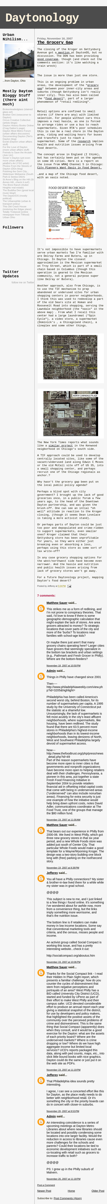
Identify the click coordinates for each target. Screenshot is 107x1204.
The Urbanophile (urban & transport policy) (17, 202)
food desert (54, 98)
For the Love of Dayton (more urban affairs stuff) (16, 148)
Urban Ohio (9, 217)
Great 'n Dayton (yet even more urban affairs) (16, 159)
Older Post (98, 1190)
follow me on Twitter (23, 282)
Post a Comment (46, 1185)
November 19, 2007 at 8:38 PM (63, 867)
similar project (61, 445)
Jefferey (52, 873)
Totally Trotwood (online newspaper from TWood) (16, 213)
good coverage (47, 59)
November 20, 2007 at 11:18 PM (64, 1179)
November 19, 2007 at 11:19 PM (64, 1070)
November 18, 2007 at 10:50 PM (64, 665)
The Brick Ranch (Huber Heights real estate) (16, 186)
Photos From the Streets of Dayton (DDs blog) (17, 167)
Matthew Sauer (57, 602)
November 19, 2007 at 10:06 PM (64, 962)
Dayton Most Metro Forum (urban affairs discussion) (17, 132)
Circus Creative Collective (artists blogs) (16, 121)
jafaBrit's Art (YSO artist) (16, 163)
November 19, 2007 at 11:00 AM (63, 819)
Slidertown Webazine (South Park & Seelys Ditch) (18, 175)
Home (71, 1190)
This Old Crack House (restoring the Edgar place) (17, 207)
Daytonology (42, 18)
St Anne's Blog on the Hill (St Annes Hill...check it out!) (18, 180)
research (84, 141)
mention (64, 52)
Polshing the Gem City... (16, 171)
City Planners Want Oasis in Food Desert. (69, 167)
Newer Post (44, 1190)
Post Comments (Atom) (68, 1198)
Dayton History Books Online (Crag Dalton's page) (18, 126)
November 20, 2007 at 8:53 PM (63, 1111)
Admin (51, 670)
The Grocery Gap (55, 42)
